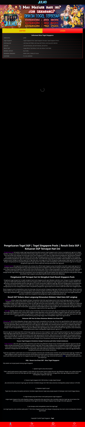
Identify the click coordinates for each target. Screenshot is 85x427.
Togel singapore (8, 343)
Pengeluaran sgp (8, 252)
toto (64, 356)
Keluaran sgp (7, 321)
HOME (10, 424)
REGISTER (32, 424)
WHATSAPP (53, 424)
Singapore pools (8, 266)
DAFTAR (22, 31)
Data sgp (7, 311)
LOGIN (62, 31)
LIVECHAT (74, 424)
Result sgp (8, 300)
